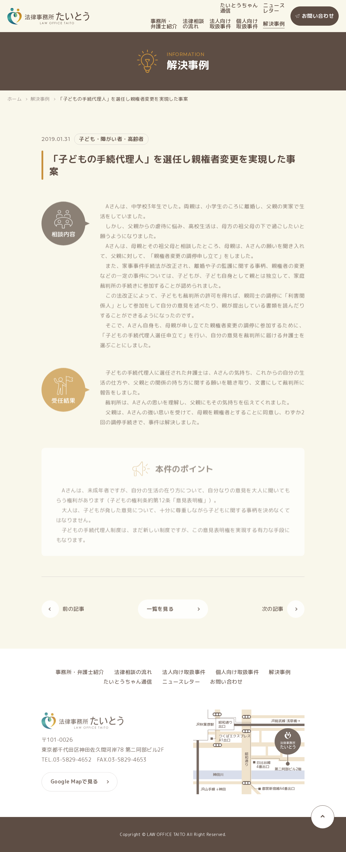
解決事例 (274, 24)
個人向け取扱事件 (247, 24)
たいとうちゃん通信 (239, 8)
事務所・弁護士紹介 (163, 24)
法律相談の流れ (193, 24)
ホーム (14, 99)
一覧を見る (160, 610)
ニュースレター (274, 8)
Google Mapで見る (74, 784)
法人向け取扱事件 (220, 24)
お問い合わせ (318, 16)
